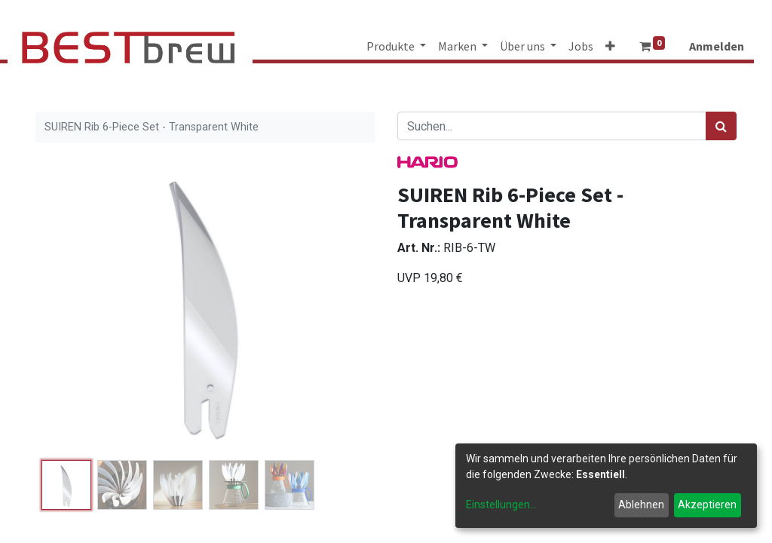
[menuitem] (580, 46)
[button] (610, 46)
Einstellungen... (501, 505)
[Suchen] (721, 126)
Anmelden (716, 46)
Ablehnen (641, 505)
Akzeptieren (707, 505)
